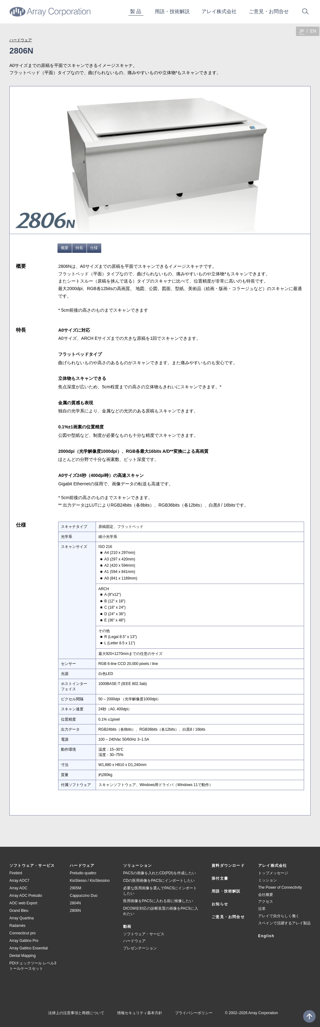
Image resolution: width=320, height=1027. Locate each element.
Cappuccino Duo (84, 895)
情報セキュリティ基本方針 (139, 1013)
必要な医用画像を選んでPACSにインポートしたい (160, 891)
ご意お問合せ (269, 11)
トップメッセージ (273, 873)
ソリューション (137, 865)
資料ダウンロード (228, 865)
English (266, 936)
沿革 (262, 909)
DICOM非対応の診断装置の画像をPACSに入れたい (160, 911)
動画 (127, 926)
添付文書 (220, 878)
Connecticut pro (22, 933)
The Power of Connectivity (280, 887)
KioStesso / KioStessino (89, 880)
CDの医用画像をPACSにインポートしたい (159, 880)
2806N (75, 910)
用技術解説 (172, 11)
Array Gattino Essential (28, 948)
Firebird (15, 873)
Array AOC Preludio (25, 895)
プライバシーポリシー (193, 1013)
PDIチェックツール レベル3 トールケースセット (32, 966)
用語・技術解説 (226, 891)
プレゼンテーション (140, 948)
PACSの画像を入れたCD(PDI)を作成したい (159, 873)
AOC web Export (23, 903)
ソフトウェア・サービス (32, 865)
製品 (136, 11)
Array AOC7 (19, 880)
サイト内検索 (305, 11)
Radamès (17, 925)
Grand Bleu (18, 910)
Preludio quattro (83, 873)
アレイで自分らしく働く (278, 916)
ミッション (267, 880)
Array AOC (18, 888)
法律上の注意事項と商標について (76, 1013)
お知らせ (220, 904)
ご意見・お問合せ (228, 917)
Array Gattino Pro (23, 940)
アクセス (265, 901)
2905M (75, 888)
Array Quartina (21, 918)
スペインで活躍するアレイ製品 (284, 923)
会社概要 (265, 894)
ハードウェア (20, 40)
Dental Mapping (22, 955)
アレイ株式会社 (219, 11)
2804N (75, 903)
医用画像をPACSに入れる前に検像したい (158, 901)
